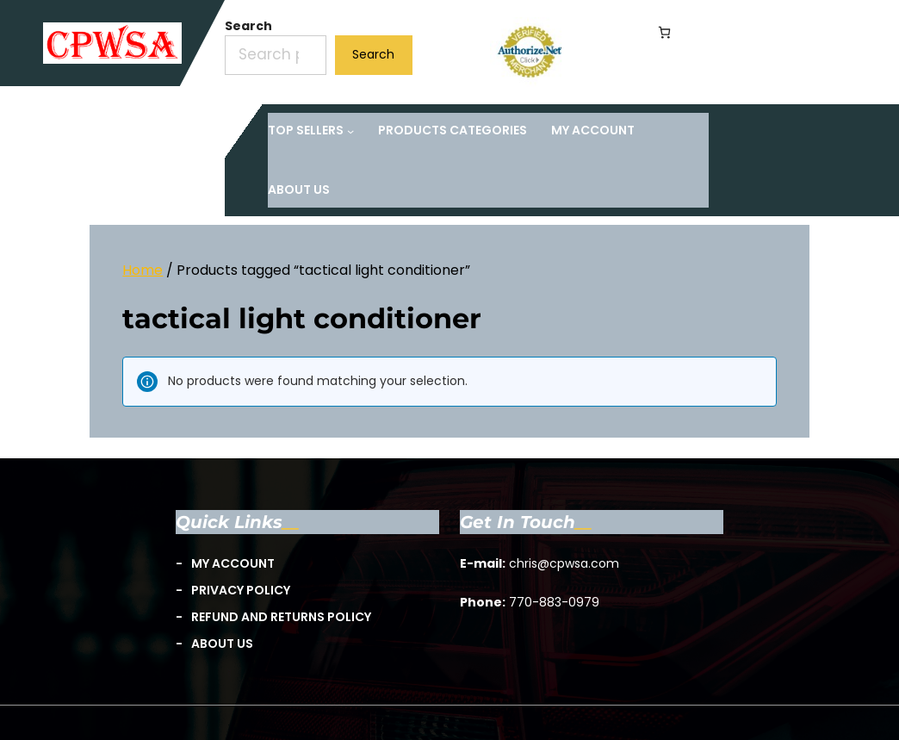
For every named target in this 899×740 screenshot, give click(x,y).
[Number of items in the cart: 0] (664, 32)
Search (248, 25)
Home (142, 270)
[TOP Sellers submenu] (311, 130)
